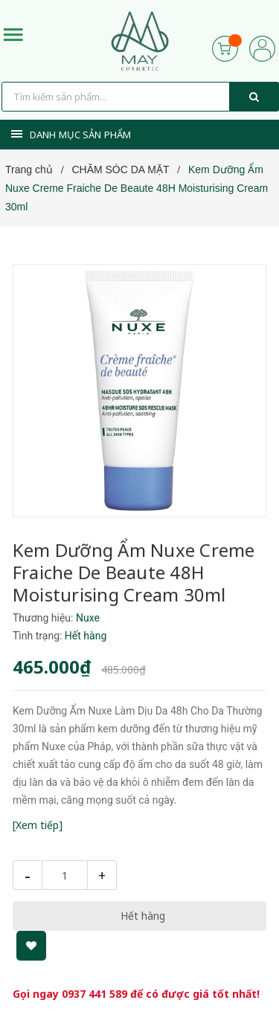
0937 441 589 (94, 994)
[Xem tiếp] (37, 825)
